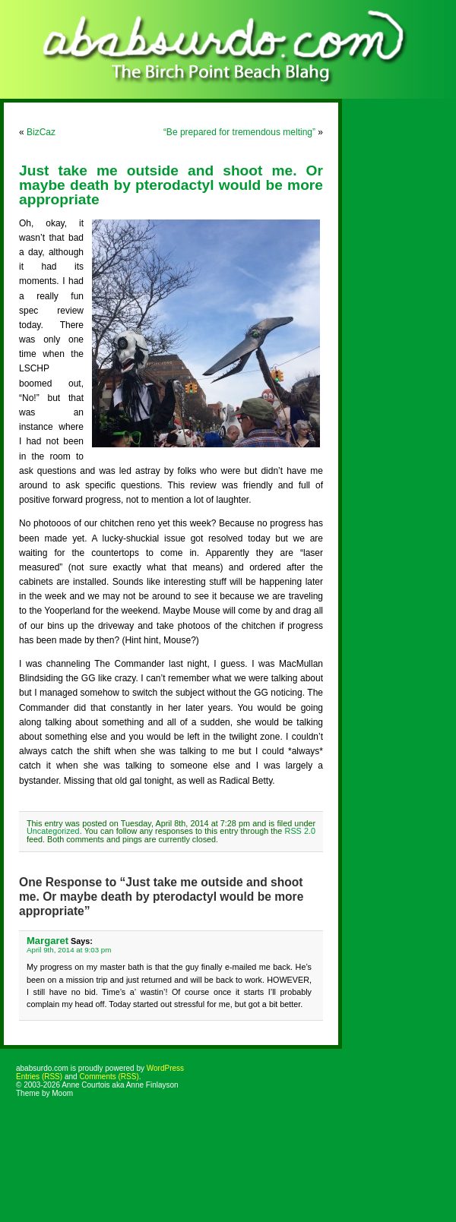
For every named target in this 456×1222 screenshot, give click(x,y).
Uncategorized (53, 830)
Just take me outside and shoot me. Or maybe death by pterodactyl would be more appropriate (171, 185)
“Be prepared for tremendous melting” (239, 132)
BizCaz (41, 132)
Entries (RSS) (39, 1076)
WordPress (165, 1068)
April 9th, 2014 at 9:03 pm (69, 950)
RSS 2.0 (300, 830)
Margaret (47, 940)
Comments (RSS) (108, 1076)
